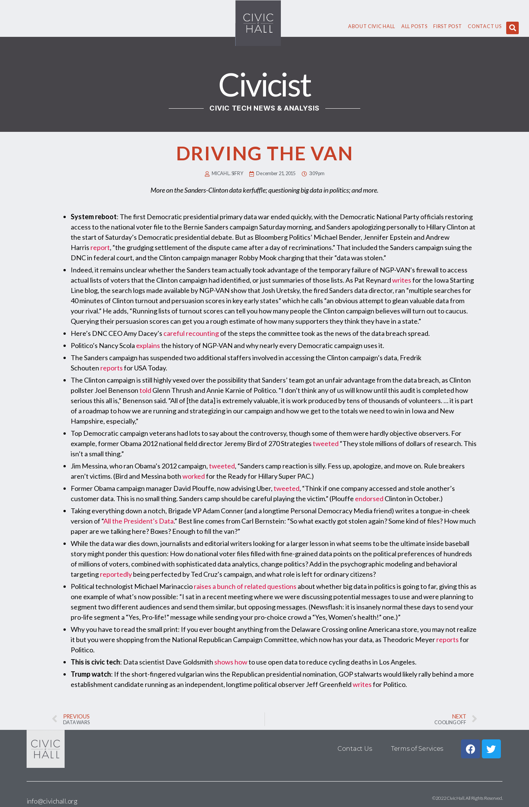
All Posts (414, 26)
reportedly (116, 574)
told (145, 390)
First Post (447, 26)
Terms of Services (417, 748)
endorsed (369, 498)
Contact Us (484, 26)
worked (193, 476)
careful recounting (191, 333)
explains (148, 345)
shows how (230, 662)
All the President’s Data (138, 521)
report (100, 247)
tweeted (326, 443)
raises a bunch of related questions (245, 586)
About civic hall (371, 26)
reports (111, 368)
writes (401, 280)
